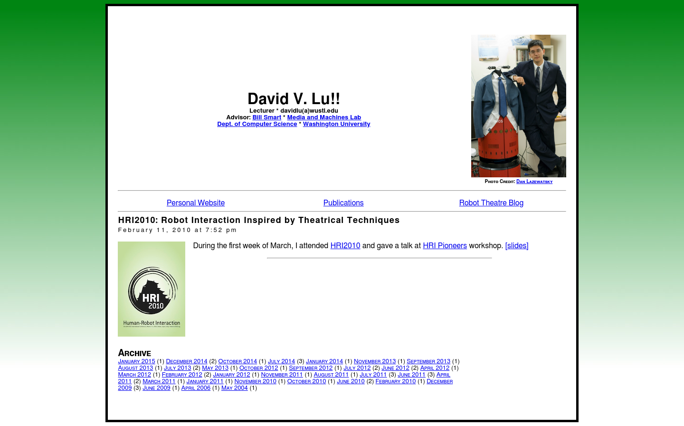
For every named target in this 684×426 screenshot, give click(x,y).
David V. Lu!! (293, 99)
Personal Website (196, 203)
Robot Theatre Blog (491, 203)
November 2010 (255, 381)
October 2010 (306, 381)
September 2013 (428, 361)
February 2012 (182, 375)
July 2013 (177, 368)
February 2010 (396, 381)
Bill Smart (266, 118)
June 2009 (156, 388)
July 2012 (356, 368)
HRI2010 (346, 246)
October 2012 (258, 368)
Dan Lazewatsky (534, 181)
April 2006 (196, 388)
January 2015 (136, 361)
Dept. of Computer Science (257, 124)
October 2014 (237, 361)
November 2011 (282, 375)
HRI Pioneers (445, 246)
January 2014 (324, 361)
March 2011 (159, 381)
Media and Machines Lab (324, 118)
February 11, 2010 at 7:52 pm (178, 230)
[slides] (517, 246)
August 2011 (331, 375)
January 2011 (205, 381)
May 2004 (234, 388)
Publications (343, 203)
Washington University (336, 124)
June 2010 (351, 381)
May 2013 (215, 368)
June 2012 (395, 368)
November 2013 (375, 361)
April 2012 (435, 368)
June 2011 (412, 375)
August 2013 (135, 368)
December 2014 (186, 361)
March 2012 (134, 375)
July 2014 (281, 361)
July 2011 (373, 375)
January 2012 (231, 375)
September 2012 (310, 368)
